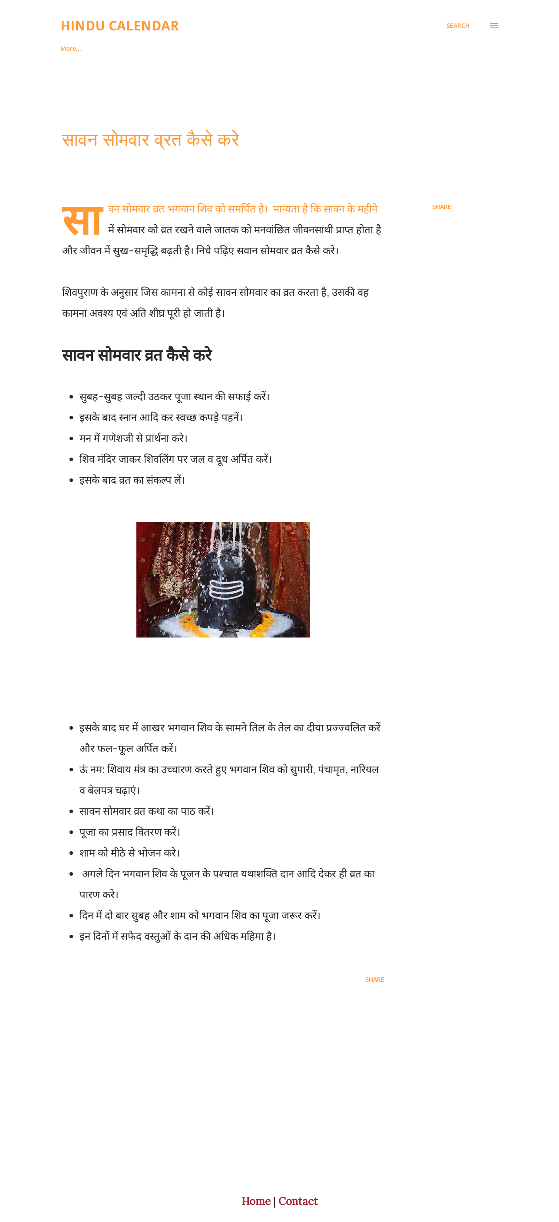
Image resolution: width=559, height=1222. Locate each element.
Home (69, 48)
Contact (298, 1201)
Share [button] (441, 207)
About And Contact (133, 48)
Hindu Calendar (119, 25)
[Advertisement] (262, 1093)
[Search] (458, 25)
